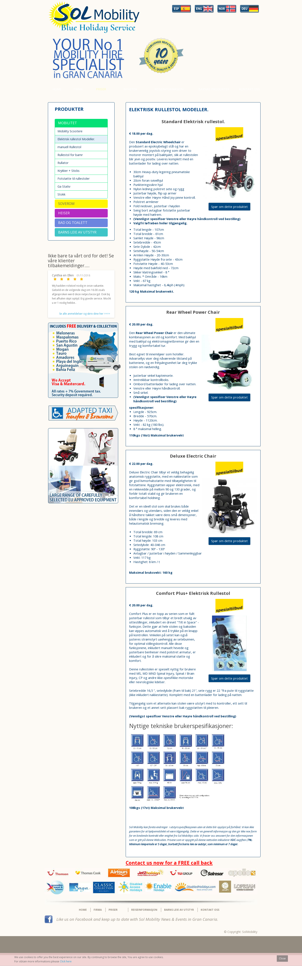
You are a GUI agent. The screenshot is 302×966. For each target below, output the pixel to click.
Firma (78, 89)
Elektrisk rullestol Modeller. (76, 139)
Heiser (64, 213)
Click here (66, 961)
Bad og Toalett (72, 222)
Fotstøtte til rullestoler (73, 179)
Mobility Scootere (69, 131)
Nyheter (130, 89)
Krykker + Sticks (68, 171)
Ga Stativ (63, 186)
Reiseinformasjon (169, 89)
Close (282, 958)
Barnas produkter (213, 89)
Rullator (62, 163)
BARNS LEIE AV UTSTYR (77, 232)
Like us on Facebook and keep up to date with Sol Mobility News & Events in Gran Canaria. (137, 919)
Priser (101, 89)
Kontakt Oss (249, 89)
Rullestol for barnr (70, 155)
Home (57, 89)
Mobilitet (67, 123)
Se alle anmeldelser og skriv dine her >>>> (84, 313)
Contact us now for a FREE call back (169, 862)
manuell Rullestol (69, 147)
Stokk (61, 194)
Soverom (66, 203)
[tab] (81, 123)
